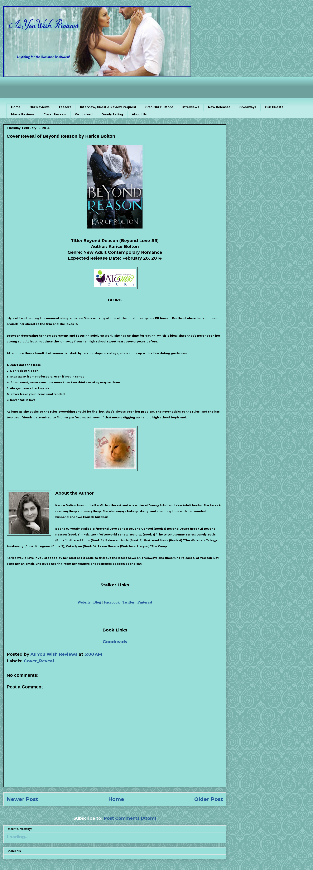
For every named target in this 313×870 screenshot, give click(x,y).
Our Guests (274, 107)
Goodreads (115, 641)
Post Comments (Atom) (130, 818)
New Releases (219, 107)
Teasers (64, 107)
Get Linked (83, 114)
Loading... (18, 836)
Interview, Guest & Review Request (108, 107)
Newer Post (22, 799)
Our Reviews (39, 107)
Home (15, 107)
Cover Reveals (54, 114)
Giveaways (247, 107)
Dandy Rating (112, 114)
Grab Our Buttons (159, 107)
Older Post (208, 799)
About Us (139, 114)
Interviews (190, 107)
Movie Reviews (22, 114)
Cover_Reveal (39, 660)
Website (83, 602)
